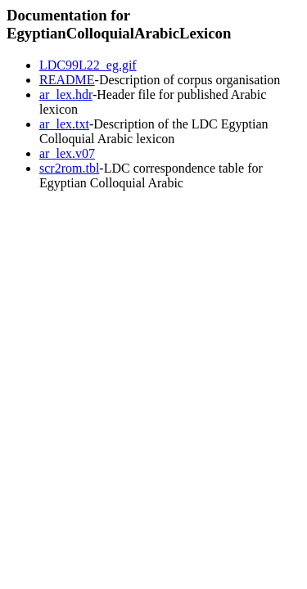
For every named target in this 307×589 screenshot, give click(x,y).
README (67, 80)
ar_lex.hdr (66, 94)
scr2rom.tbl (69, 168)
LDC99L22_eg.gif (88, 65)
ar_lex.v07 (67, 153)
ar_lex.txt (64, 124)
